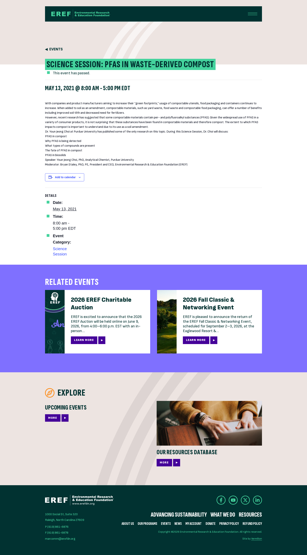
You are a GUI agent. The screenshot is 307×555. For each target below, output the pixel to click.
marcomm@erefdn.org (60, 539)
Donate (211, 523)
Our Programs (147, 523)
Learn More (84, 340)
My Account (193, 523)
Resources (250, 515)
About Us (128, 523)
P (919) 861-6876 (57, 527)
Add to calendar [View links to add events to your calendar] (65, 177)
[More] (97, 414)
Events (56, 49)
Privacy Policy (229, 523)
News (178, 523)
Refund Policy (252, 523)
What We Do (222, 515)
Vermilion (256, 538)
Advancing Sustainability (179, 515)
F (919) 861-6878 (56, 533)
